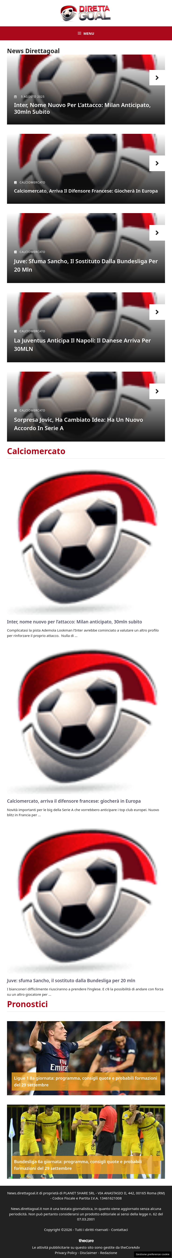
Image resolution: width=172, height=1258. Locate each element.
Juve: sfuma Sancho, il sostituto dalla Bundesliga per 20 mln (71, 981)
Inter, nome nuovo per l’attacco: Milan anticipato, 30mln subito (82, 108)
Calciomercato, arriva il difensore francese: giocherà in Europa (86, 191)
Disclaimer (88, 1252)
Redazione (108, 1252)
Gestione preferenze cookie (152, 1254)
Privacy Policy (66, 1252)
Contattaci (119, 1229)
